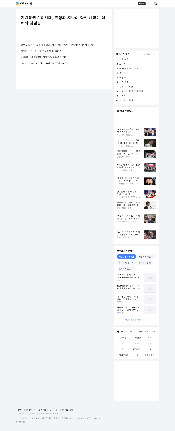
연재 (136, 355)
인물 (150, 349)
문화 (123, 349)
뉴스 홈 (123, 337)
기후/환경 (136, 337)
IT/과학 (136, 349)
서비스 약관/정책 (66, 409)
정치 (136, 343)
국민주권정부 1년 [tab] (126, 256)
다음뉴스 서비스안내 (24, 409)
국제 (150, 343)
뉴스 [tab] (140, 331)
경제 (123, 343)
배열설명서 (150, 355)
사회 (150, 337)
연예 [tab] (146, 331)
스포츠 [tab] (153, 331)
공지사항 (53, 409)
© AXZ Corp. (21, 422)
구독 (142, 3)
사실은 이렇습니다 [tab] (147, 256)
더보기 (136, 319)
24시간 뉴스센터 (41, 409)
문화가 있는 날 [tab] (144, 262)
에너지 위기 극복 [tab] (126, 262)
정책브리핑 (25, 3)
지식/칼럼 (123, 355)
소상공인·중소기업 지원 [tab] (127, 268)
